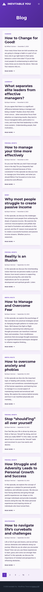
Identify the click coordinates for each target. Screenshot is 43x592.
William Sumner (11, 46)
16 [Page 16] (23, 575)
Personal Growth (11, 143)
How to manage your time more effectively (19, 151)
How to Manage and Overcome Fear (19, 306)
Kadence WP (35, 586)
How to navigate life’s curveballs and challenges (19, 529)
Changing (8, 34)
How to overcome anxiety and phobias (20, 366)
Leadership (8, 81)
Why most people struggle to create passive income (20, 203)
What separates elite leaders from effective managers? (20, 92)
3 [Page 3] (15, 575)
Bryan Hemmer (11, 102)
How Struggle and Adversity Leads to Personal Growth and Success (21, 470)
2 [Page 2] (9, 575)
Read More (10, 71)
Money (7, 195)
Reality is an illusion (15, 258)
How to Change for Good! (21, 40)
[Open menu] (39, 3)
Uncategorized (10, 521)
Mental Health (10, 297)
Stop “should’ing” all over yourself (20, 421)
